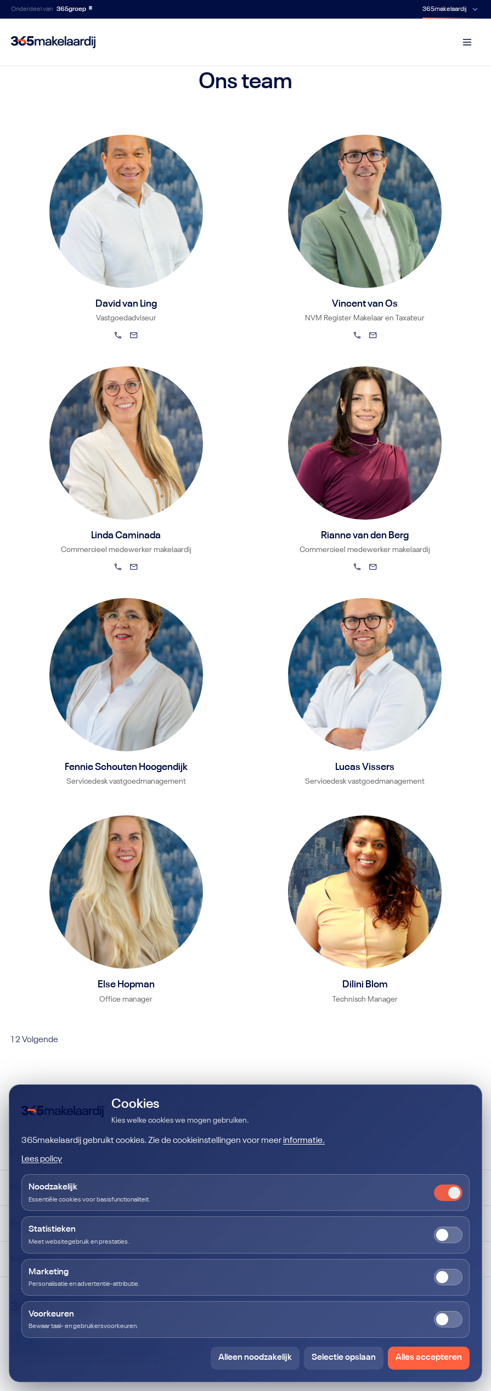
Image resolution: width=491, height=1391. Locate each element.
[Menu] (467, 42)
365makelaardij (444, 9)
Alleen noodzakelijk (255, 1357)
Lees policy (41, 1159)
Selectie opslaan (344, 1357)
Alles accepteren (429, 1357)
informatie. (304, 1140)
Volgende (40, 1040)
